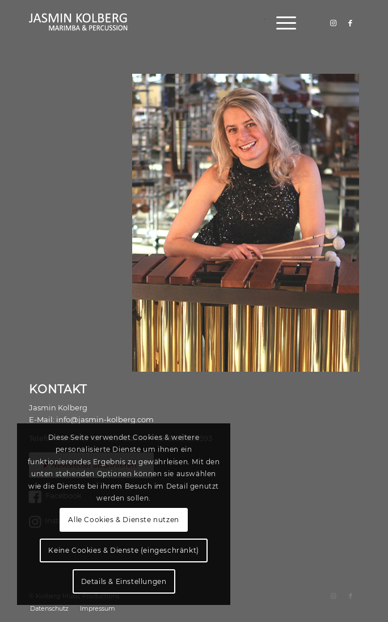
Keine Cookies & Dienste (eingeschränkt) (123, 550)
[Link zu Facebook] (350, 23)
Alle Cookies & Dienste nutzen (123, 519)
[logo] (161, 22)
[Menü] (280, 22)
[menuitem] (280, 22)
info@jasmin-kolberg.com (105, 419)
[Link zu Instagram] (333, 23)
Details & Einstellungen (124, 581)
